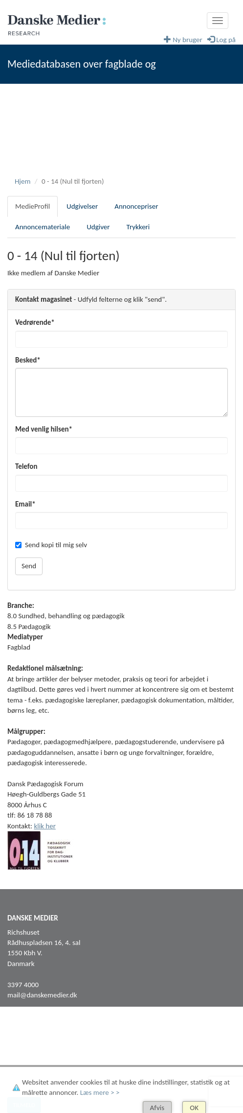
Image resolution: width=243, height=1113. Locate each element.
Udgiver (98, 226)
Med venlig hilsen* (43, 429)
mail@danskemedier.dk (42, 995)
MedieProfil (32, 206)
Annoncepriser (136, 206)
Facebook (21, 1043)
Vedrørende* (35, 322)
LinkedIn (19, 1053)
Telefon (26, 466)
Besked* (28, 360)
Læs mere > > (100, 1092)
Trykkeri (138, 226)
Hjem (22, 181)
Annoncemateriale (42, 226)
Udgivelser (82, 206)
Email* (25, 504)
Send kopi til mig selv (51, 544)
